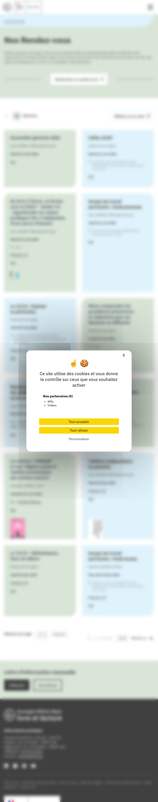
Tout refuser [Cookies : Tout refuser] (79, 430)
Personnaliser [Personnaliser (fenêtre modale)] (79, 439)
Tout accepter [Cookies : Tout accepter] (79, 422)
